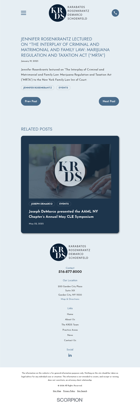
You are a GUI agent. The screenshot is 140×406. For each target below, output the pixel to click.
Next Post (109, 101)
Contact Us (70, 340)
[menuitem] (57, 391)
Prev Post (31, 101)
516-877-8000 (70, 272)
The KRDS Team (70, 325)
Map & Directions (70, 299)
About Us (70, 319)
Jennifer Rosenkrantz (37, 87)
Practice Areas (70, 330)
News (70, 335)
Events (63, 87)
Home (70, 314)
